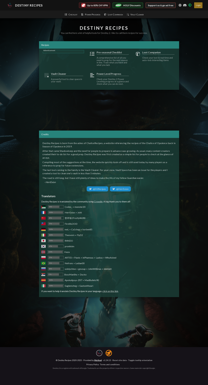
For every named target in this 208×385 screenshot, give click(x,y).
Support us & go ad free (160, 5)
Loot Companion (113, 14)
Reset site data (120, 360)
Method (98, 360)
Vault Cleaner (135, 14)
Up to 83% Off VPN (94, 5)
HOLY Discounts (128, 5)
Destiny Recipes (24, 5)
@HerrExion (120, 189)
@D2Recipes (97, 189)
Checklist (70, 14)
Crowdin (98, 201)
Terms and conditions (110, 364)
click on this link (110, 291)
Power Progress (90, 14)
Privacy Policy (92, 364)
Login (198, 5)
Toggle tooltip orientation (140, 360)
